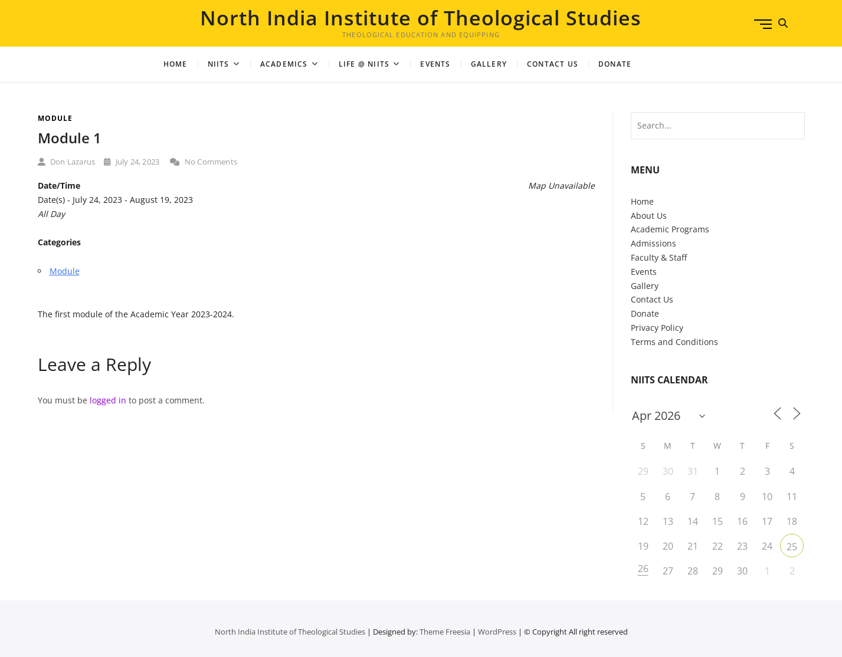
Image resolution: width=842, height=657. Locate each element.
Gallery (489, 64)
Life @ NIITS (364, 64)
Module (55, 118)
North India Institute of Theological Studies (420, 17)
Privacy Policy (657, 327)
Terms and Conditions (674, 341)
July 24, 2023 (131, 161)
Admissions (653, 243)
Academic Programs (670, 229)
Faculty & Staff (659, 257)
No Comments (203, 161)
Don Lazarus (67, 161)
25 (792, 546)
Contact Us (552, 64)
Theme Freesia (445, 631)
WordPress (497, 631)
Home (175, 64)
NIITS (219, 64)
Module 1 (69, 137)
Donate (645, 313)
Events (435, 64)
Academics (284, 64)
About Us (649, 215)
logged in (108, 400)
